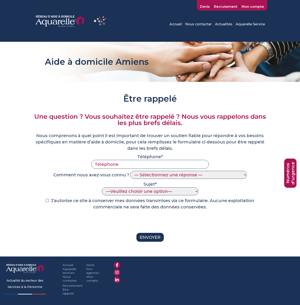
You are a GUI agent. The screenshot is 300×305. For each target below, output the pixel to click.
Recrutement (225, 7)
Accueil (176, 24)
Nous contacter (198, 24)
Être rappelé (68, 291)
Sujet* (150, 188)
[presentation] (65, 222)
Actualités (223, 24)
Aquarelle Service (250, 24)
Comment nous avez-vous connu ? (150, 174)
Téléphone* (150, 160)
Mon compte (253, 7)
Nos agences (92, 271)
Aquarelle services (69, 271)
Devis (205, 7)
